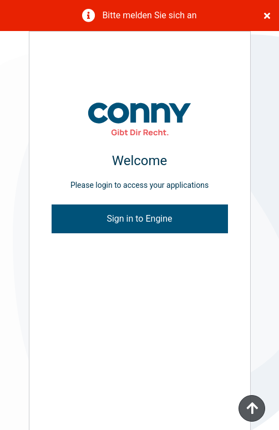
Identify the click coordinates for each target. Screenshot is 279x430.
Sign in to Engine (139, 218)
